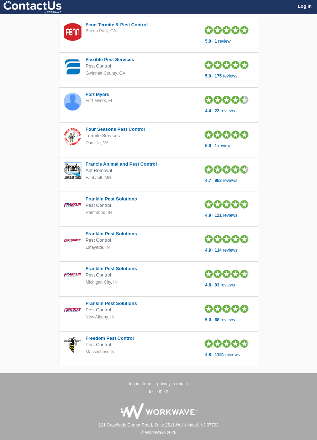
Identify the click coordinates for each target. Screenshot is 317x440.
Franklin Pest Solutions (111, 199)
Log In (305, 6)
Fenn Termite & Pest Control (117, 24)
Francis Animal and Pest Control (121, 164)
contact (181, 383)
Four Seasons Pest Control (115, 129)
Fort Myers (97, 94)
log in (134, 383)
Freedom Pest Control (110, 338)
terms (148, 383)
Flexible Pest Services (110, 59)
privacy (163, 383)
